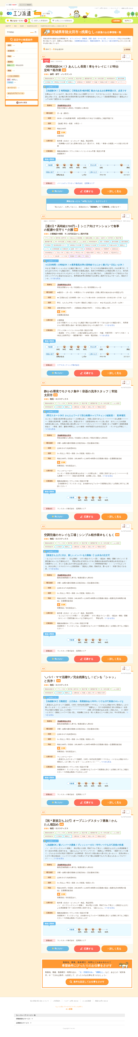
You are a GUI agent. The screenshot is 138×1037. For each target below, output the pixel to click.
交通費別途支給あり (81, 41)
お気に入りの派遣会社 (63, 21)
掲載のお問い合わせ (127, 8)
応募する (88, 191)
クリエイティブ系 (113, 39)
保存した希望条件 (41, 21)
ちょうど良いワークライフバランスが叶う (19, 9)
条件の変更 (23, 103)
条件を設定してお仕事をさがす (88, 982)
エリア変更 (46, 13)
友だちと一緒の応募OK (110, 41)
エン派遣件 (11, 4)
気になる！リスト (18, 20)
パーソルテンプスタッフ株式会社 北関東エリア (76, 183)
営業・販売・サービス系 (97, 39)
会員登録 (116, 21)
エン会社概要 (86, 1001)
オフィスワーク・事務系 (78, 39)
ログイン (128, 21)
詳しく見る (115, 191)
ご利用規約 (56, 1001)
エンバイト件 (25, 4)
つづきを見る (55, 278)
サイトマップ (114, 8)
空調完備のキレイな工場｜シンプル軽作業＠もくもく (79, 535)
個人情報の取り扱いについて (39, 1001)
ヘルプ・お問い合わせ (101, 8)
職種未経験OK (95, 41)
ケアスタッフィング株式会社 (68, 365)
